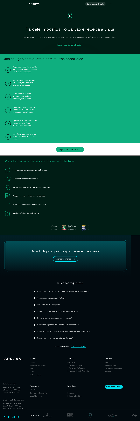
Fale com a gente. (78, 346)
